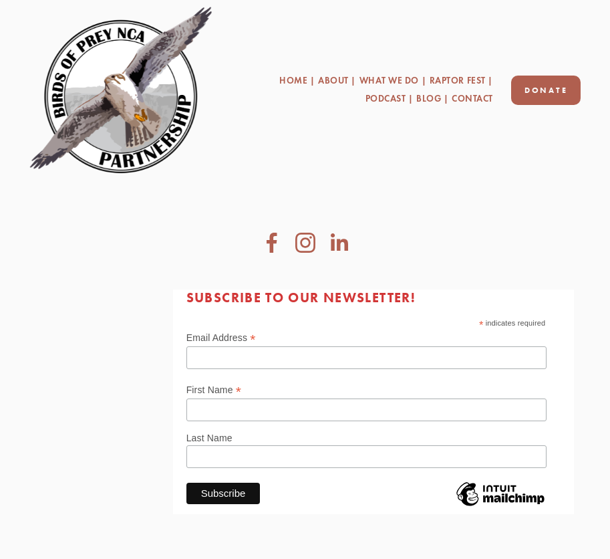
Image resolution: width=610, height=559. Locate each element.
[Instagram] (305, 242)
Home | (297, 80)
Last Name (209, 438)
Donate (546, 90)
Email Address (221, 338)
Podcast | (389, 98)
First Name (213, 390)
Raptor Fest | (461, 80)
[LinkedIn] (338, 242)
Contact (472, 98)
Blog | (432, 98)
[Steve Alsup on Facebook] (272, 242)
